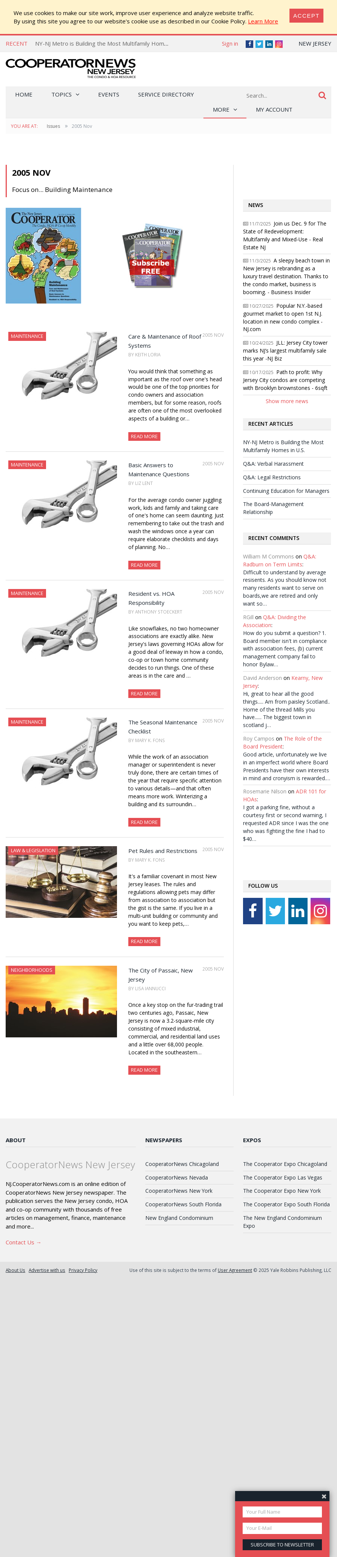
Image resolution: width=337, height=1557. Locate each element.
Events (108, 94)
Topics (61, 94)
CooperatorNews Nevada (176, 1177)
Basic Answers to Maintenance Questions (158, 469)
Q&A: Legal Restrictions (272, 477)
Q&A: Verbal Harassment (273, 463)
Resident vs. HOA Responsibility (151, 598)
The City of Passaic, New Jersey (160, 974)
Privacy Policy (83, 1270)
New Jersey (315, 43)
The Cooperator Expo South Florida (286, 1204)
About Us (15, 1270)
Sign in (230, 43)
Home (23, 94)
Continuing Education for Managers (286, 490)
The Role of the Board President (282, 742)
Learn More (263, 21)
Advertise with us (47, 1270)
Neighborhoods (31, 969)
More (221, 109)
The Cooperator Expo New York (282, 1190)
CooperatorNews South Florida (183, 1204)
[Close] (306, 16)
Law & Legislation (33, 850)
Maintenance (27, 336)
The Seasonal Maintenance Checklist (162, 726)
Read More (144, 436)
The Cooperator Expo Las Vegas (282, 1177)
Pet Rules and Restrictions (162, 850)
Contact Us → (24, 1242)
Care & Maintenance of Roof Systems (164, 341)
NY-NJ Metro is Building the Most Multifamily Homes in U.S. (111, 43)
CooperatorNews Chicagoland (182, 1163)
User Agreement (235, 1270)
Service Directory (166, 94)
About (16, 1140)
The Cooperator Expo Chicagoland (285, 1163)
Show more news (287, 401)
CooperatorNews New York (178, 1190)
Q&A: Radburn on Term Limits (279, 560)
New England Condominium (179, 1217)
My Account (274, 109)
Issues (53, 126)
